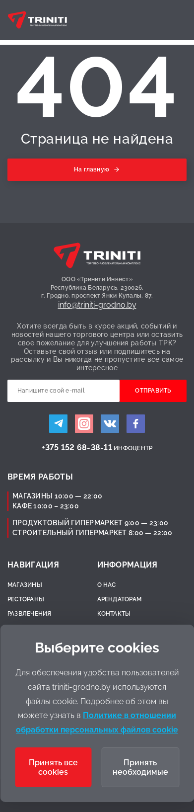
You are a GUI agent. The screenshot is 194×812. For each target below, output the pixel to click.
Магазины (24, 584)
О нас (106, 584)
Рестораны (25, 599)
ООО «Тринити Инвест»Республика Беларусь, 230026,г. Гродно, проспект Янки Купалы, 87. (97, 288)
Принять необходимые (140, 767)
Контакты (114, 613)
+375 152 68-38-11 (77, 447)
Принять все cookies (53, 767)
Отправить (153, 390)
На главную (91, 169)
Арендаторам (119, 599)
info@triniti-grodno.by (97, 305)
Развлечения (29, 613)
